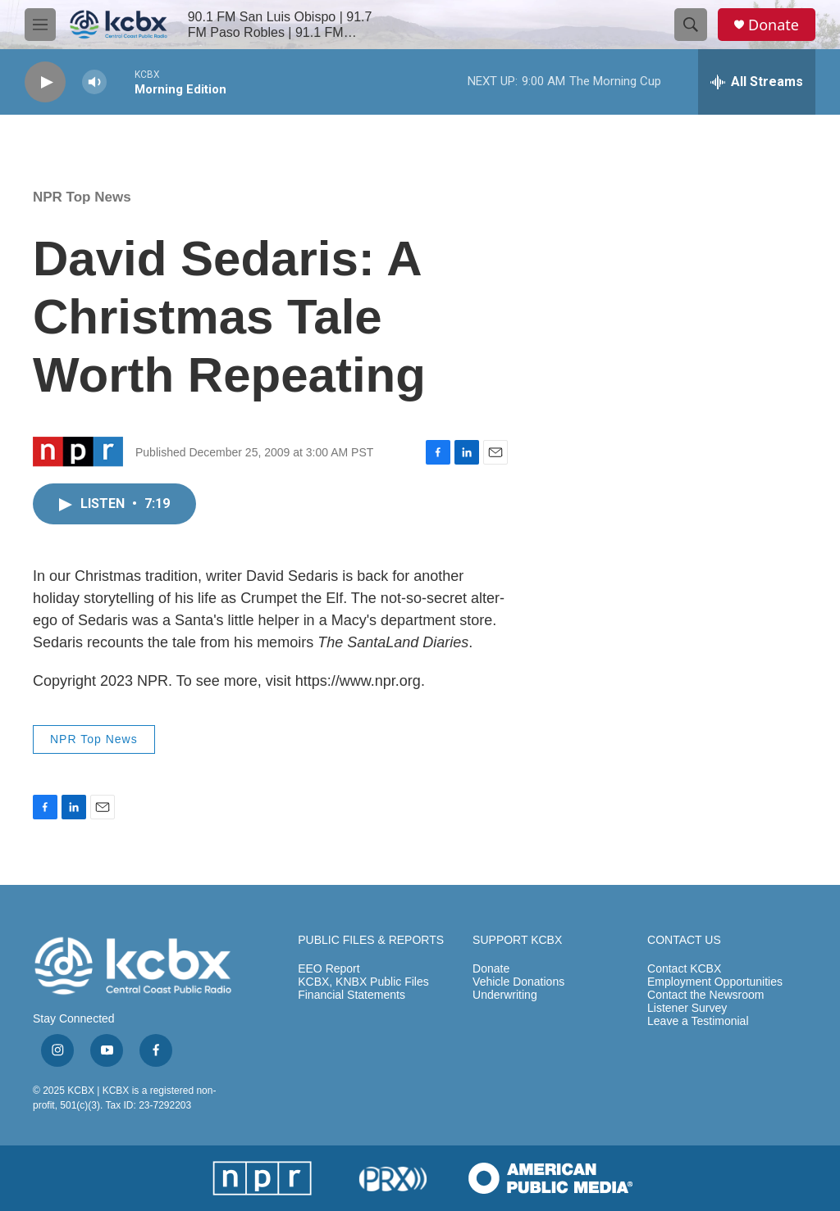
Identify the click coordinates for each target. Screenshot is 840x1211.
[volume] (94, 82)
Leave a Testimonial (697, 1021)
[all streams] (756, 82)
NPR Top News (82, 197)
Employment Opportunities (715, 982)
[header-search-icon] (690, 24)
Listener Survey (687, 1008)
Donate (773, 25)
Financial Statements (351, 995)
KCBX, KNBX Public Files (363, 982)
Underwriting (504, 995)
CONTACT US (684, 940)
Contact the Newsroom (705, 995)
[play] (45, 82)
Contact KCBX (684, 969)
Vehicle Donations (518, 982)
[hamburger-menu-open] (40, 24)
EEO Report (328, 969)
